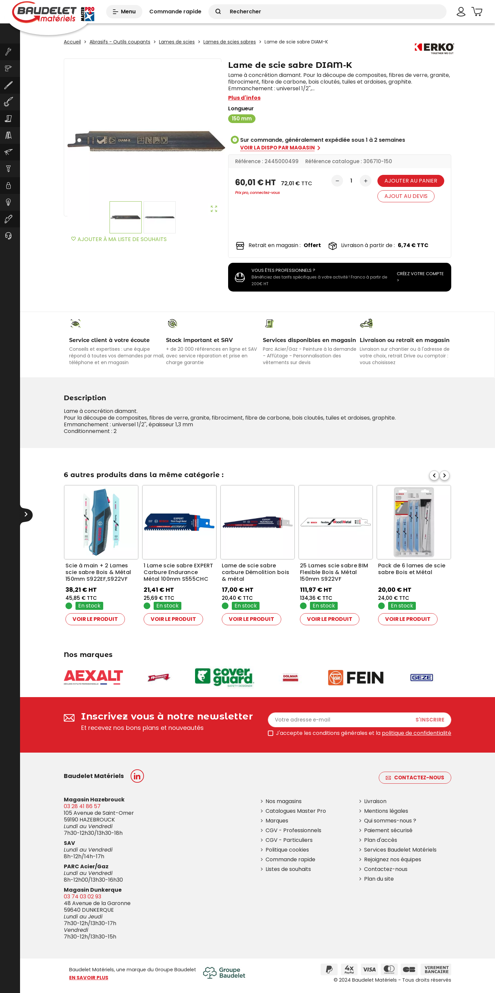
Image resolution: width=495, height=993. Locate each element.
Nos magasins (284, 801)
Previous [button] (434, 473)
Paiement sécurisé (388, 830)
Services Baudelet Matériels (400, 850)
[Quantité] (351, 181)
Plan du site (379, 879)
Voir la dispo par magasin (280, 147)
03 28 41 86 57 (82, 806)
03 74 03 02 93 (82, 896)
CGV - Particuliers (289, 840)
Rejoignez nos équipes (392, 859)
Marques (277, 820)
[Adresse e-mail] (359, 719)
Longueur (241, 108)
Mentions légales (386, 811)
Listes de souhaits (288, 869)
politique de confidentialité (416, 733)
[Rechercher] (327, 11)
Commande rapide (290, 859)
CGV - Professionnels (293, 830)
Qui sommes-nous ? (390, 820)
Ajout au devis (406, 196)
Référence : (249, 161)
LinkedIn (137, 776)
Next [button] (445, 473)
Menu (124, 11)
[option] (101, 556)
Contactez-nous (415, 777)
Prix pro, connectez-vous (257, 192)
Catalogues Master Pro (296, 811)
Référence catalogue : (333, 161)
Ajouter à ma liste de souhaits (119, 239)
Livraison (375, 801)
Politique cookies (287, 850)
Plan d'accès (380, 840)
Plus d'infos (244, 98)
